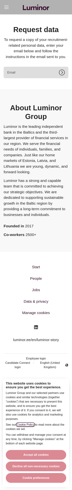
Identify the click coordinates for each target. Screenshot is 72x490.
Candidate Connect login (17, 365)
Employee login (36, 358)
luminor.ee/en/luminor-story (36, 340)
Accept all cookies (36, 454)
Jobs (36, 290)
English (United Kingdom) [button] (51, 365)
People (36, 278)
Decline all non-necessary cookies (36, 466)
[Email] (36, 72)
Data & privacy (36, 301)
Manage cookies (36, 313)
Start (36, 267)
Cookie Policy (25, 424)
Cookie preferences (36, 477)
